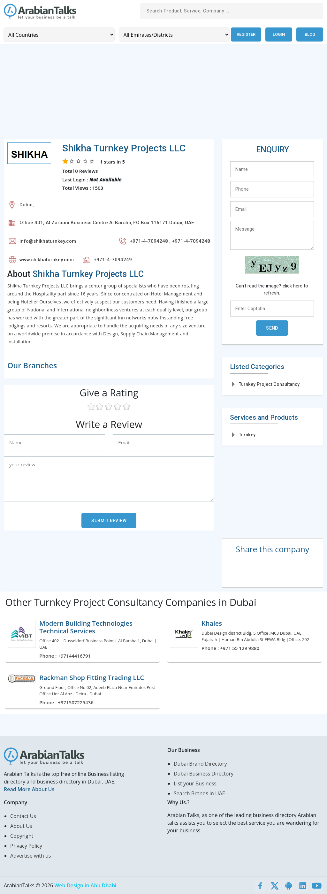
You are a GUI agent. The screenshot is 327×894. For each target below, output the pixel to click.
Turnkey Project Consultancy (269, 383)
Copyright (21, 835)
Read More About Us (29, 788)
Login (279, 34)
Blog (310, 34)
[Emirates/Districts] (173, 34)
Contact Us (23, 815)
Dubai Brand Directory (200, 763)
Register (245, 34)
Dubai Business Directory (203, 773)
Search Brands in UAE (199, 793)
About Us (21, 825)
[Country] (58, 34)
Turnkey (247, 434)
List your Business (195, 783)
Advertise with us (30, 855)
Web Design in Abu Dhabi (85, 885)
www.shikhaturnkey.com (46, 259)
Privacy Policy (26, 845)
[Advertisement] (163, 94)
